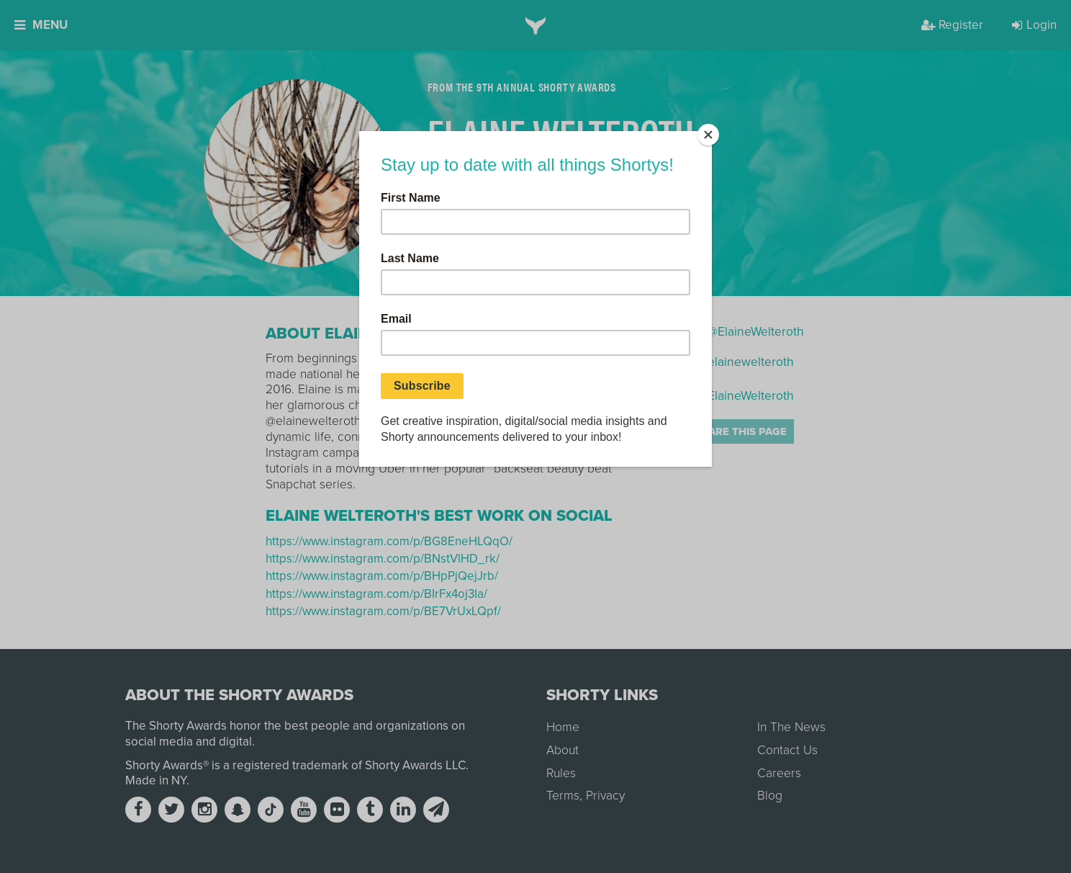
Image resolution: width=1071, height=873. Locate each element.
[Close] (708, 135)
